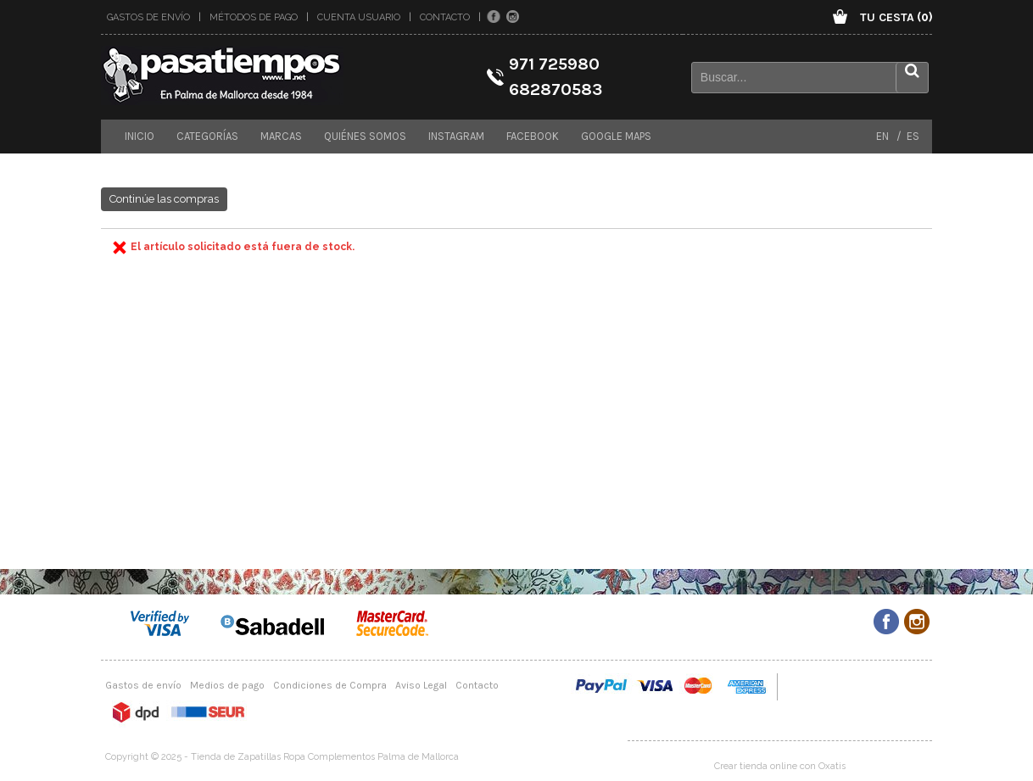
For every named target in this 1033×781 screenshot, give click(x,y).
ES (910, 136)
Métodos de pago (253, 17)
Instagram (456, 136)
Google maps (616, 136)
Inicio (139, 136)
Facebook (532, 136)
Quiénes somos (365, 136)
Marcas (281, 136)
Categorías (207, 136)
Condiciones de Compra (330, 685)
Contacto (445, 17)
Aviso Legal (421, 685)
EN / (889, 136)
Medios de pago (227, 685)
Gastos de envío (148, 17)
